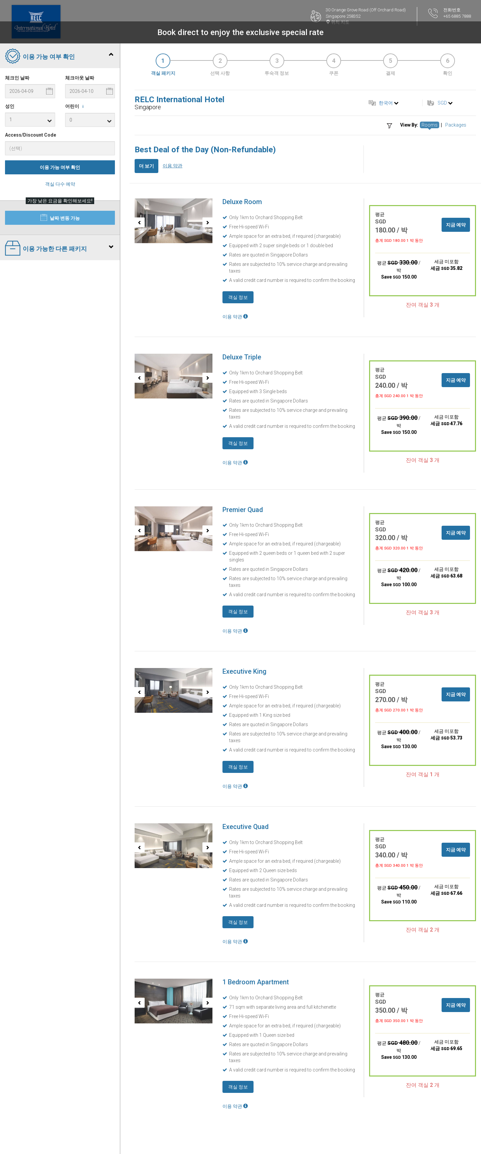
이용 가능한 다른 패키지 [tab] (59, 248)
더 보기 (146, 166)
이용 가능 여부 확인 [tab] (59, 56)
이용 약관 (172, 165)
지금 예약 (456, 224)
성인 (9, 106)
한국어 (386, 103)
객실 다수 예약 (60, 184)
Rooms (430, 125)
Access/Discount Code (30, 135)
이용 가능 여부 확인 (60, 167)
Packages (455, 125)
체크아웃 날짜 (79, 77)
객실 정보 (238, 297)
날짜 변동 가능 (60, 217)
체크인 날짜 (17, 77)
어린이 (75, 107)
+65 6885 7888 (457, 16)
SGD (442, 103)
